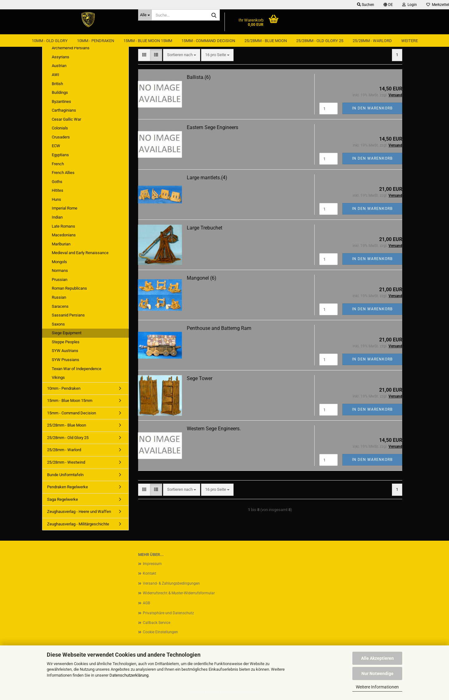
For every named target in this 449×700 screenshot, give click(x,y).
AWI (55, 74)
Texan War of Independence (76, 368)
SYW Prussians (65, 359)
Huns (56, 199)
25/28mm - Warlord (372, 40)
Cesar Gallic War (66, 119)
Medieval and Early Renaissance (80, 252)
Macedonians (64, 235)
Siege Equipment (66, 333)
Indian (57, 217)
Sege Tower (199, 378)
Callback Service (156, 622)
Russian (59, 297)
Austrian (59, 65)
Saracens (60, 306)
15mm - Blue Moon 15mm (147, 40)
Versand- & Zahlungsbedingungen (171, 583)
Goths (57, 181)
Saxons (58, 324)
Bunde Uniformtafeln (65, 474)
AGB (146, 603)
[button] (388, 4)
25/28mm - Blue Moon (265, 40)
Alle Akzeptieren (377, 658)
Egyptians (60, 154)
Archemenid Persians (70, 48)
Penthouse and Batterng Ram (219, 328)
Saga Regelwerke (62, 499)
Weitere (409, 40)
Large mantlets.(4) (207, 178)
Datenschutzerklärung (128, 675)
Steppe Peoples (66, 342)
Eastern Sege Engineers (212, 127)
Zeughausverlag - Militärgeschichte (78, 524)
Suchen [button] (365, 4)
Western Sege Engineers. (214, 429)
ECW (56, 145)
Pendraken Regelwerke (67, 487)
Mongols (59, 261)
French (58, 164)
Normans (60, 270)
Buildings (60, 92)
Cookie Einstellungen (160, 632)
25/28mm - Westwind (66, 462)
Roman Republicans (69, 288)
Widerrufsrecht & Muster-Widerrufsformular (179, 593)
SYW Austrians (65, 350)
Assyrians (60, 57)
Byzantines (61, 101)
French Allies (63, 172)
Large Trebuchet (204, 228)
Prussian (59, 279)
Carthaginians (64, 110)
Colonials (60, 128)
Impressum (152, 564)
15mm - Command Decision (208, 40)
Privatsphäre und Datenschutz (168, 613)
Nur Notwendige (377, 673)
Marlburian (61, 244)
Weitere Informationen (377, 686)
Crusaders (61, 137)
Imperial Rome (64, 208)
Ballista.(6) (199, 77)
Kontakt (149, 573)
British (57, 83)
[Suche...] (145, 15)
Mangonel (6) (201, 278)
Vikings (58, 377)
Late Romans (63, 226)
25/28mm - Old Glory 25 (319, 40)
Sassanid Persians (68, 315)
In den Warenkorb (372, 108)
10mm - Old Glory (50, 40)
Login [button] (409, 4)
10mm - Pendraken (95, 40)
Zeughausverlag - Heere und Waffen (79, 511)
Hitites (57, 190)
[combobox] (181, 55)
